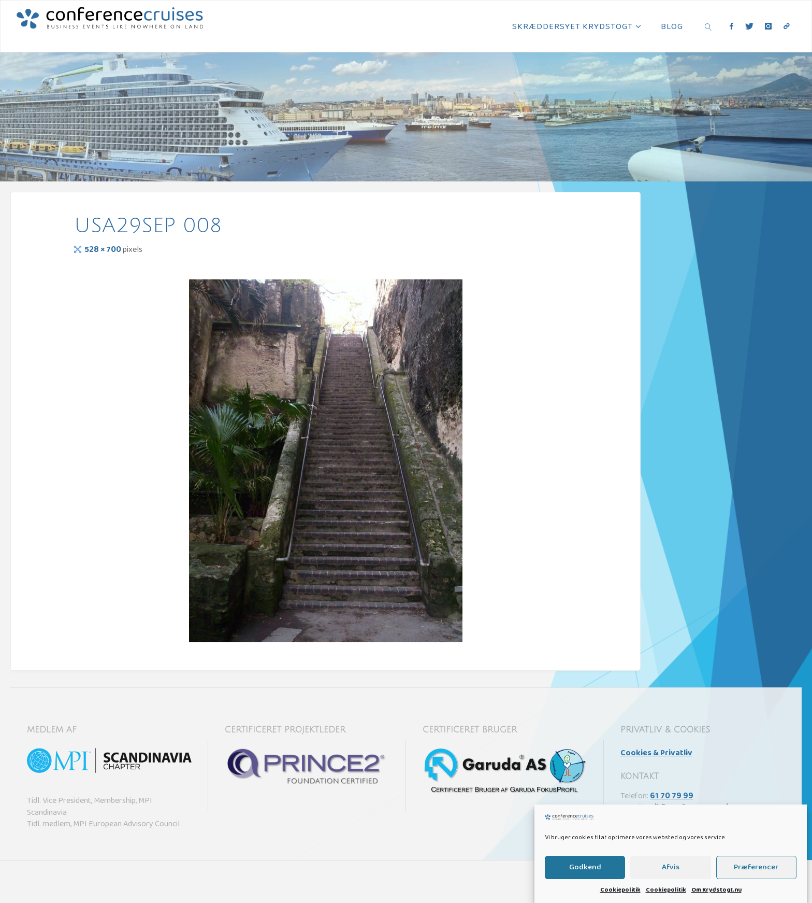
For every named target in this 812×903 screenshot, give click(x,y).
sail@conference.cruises (693, 808)
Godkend (585, 885)
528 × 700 (103, 250)
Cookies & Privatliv (656, 753)
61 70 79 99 (671, 796)
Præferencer (756, 885)
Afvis (670, 885)
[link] (708, 26)
